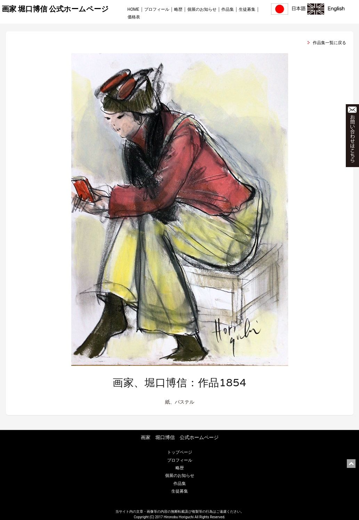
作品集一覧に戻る (329, 42)
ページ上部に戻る (351, 463)
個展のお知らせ (202, 9)
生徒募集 (247, 9)
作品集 (227, 9)
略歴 (178, 9)
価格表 (134, 17)
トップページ (179, 452)
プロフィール (156, 9)
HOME (133, 9)
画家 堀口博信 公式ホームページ (55, 9)
